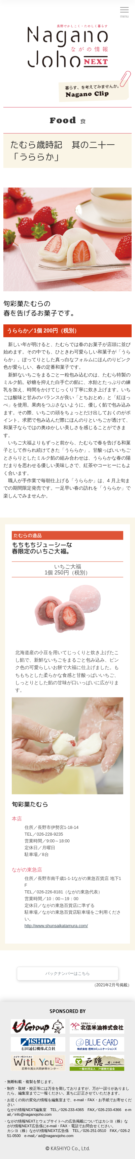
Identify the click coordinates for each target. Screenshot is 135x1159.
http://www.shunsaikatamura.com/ (56, 928)
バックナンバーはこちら (67, 978)
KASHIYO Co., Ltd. (70, 1148)
